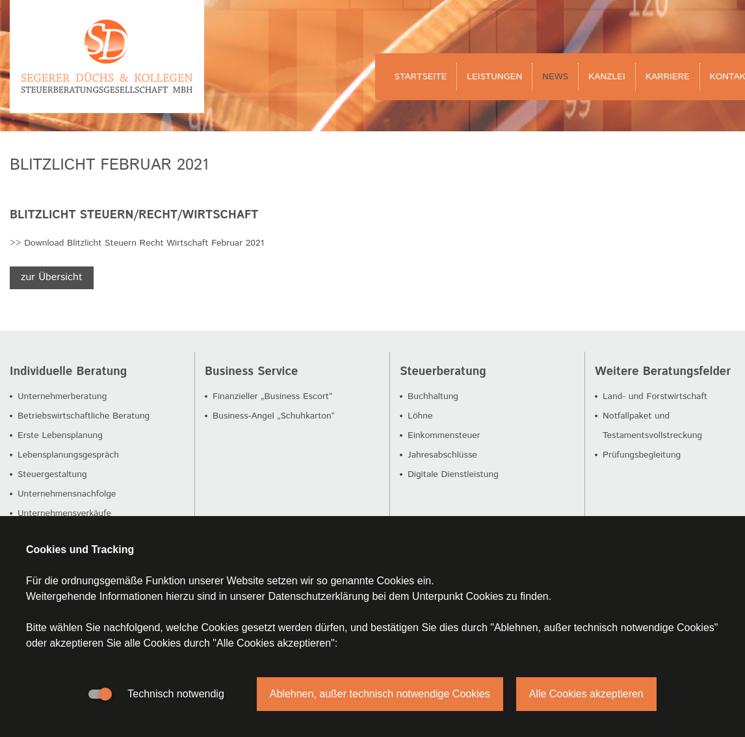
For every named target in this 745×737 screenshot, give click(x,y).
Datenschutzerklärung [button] (318, 596)
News (555, 76)
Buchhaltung (433, 396)
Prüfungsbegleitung (642, 454)
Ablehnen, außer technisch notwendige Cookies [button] (380, 693)
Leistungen (494, 76)
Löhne (420, 415)
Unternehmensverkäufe (64, 513)
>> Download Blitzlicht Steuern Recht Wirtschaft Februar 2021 (137, 243)
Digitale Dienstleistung (453, 474)
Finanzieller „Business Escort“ (272, 396)
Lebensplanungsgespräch (68, 454)
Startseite (421, 76)
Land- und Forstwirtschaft (655, 396)
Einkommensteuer (444, 435)
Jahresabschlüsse (442, 454)
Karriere (668, 76)
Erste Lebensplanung (60, 435)
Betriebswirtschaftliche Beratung (84, 415)
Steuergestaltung (52, 474)
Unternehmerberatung (62, 396)
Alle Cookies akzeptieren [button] (586, 693)
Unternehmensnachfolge (67, 493)
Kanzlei (606, 76)
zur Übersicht (52, 277)
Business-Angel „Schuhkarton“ (274, 415)
